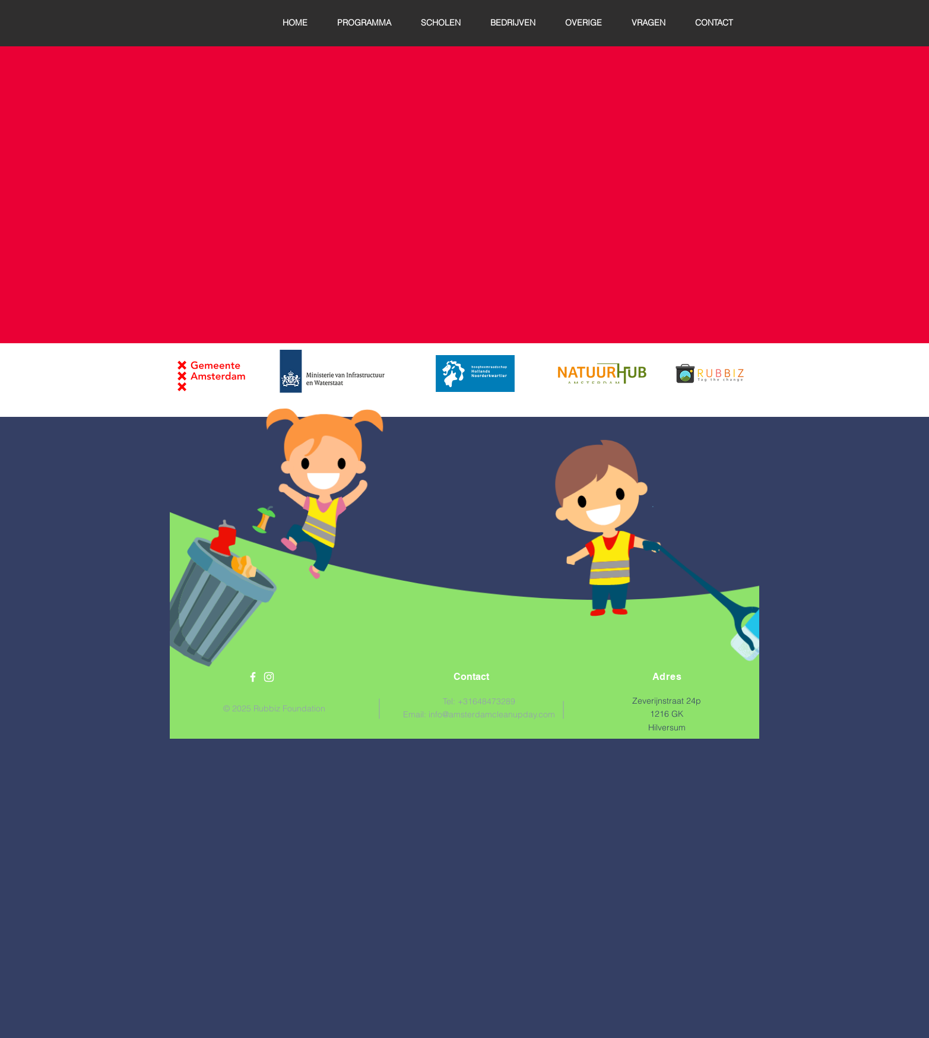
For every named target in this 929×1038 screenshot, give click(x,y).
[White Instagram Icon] (268, 676)
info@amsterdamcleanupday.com (492, 714)
